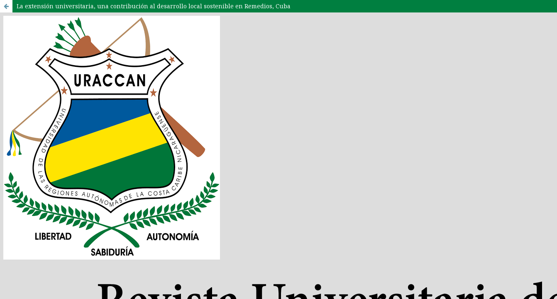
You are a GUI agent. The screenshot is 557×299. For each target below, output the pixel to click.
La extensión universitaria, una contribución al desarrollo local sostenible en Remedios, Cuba (154, 6)
